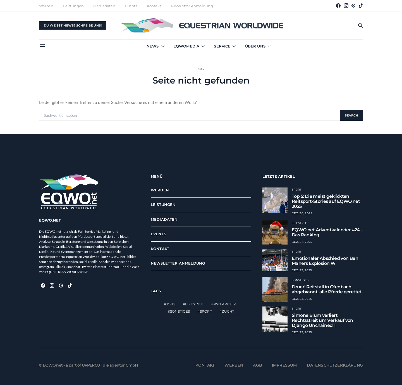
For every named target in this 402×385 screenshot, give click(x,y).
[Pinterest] (353, 5)
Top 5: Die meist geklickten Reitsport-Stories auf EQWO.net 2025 (326, 201)
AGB (257, 365)
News (153, 46)
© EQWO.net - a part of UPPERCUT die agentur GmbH (88, 365)
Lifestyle (299, 223)
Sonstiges (300, 280)
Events (131, 6)
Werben (46, 6)
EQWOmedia (186, 46)
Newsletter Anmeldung (192, 6)
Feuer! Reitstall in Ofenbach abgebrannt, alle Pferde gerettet (327, 289)
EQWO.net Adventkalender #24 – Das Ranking (327, 232)
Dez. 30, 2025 (302, 213)
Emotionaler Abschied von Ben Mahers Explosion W (325, 261)
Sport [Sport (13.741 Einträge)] (206, 311)
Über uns (255, 46)
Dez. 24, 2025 (302, 242)
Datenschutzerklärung (335, 365)
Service (222, 46)
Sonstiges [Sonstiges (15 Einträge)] (180, 311)
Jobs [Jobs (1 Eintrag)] (170, 304)
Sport (297, 189)
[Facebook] (338, 5)
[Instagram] (346, 5)
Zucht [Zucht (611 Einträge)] (228, 311)
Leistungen (73, 6)
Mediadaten (104, 6)
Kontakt (154, 6)
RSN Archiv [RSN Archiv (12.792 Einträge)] (225, 304)
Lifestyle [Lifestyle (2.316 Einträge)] (194, 304)
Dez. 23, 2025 (302, 270)
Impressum (284, 365)
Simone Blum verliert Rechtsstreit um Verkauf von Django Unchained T (322, 320)
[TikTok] (360, 5)
